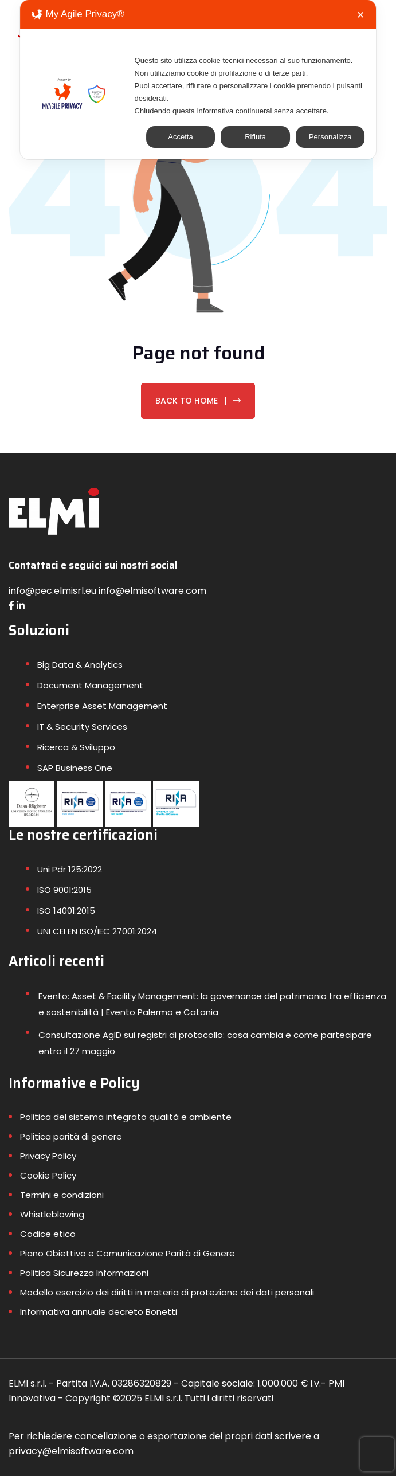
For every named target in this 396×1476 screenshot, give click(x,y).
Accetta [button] (180, 136)
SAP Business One (74, 768)
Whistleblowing (52, 1214)
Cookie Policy (48, 1175)
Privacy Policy (48, 1156)
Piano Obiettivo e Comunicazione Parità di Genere (127, 1253)
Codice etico (48, 1234)
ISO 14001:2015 (66, 911)
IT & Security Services (82, 727)
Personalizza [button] (330, 136)
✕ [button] (360, 15)
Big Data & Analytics (80, 665)
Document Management (90, 685)
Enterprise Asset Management (102, 706)
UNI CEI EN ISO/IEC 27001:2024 (97, 931)
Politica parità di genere (71, 1136)
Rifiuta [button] (255, 136)
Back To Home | (198, 400)
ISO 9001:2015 (64, 890)
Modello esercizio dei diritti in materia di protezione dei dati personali (167, 1292)
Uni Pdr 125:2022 (69, 869)
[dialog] (198, 79)
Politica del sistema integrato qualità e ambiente (126, 1117)
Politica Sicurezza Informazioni (84, 1273)
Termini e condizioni (62, 1195)
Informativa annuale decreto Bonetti (98, 1312)
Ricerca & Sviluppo (76, 747)
